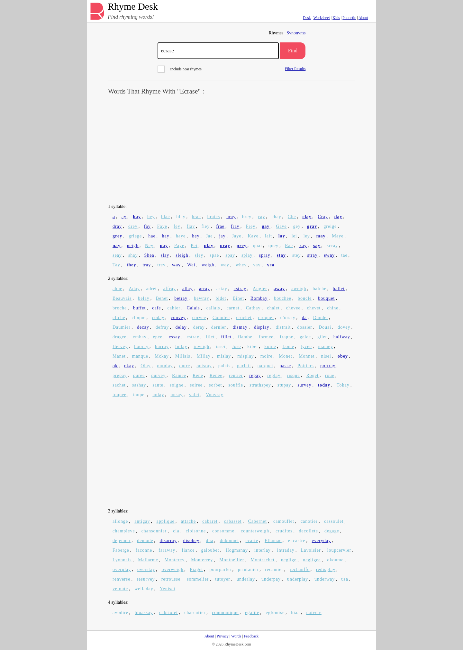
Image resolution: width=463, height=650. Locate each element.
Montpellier (231, 559)
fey (177, 226)
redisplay (325, 569)
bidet (221, 298)
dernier (218, 327)
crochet (244, 317)
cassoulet (333, 521)
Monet (285, 356)
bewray (201, 298)
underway (324, 579)
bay (137, 216)
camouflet (283, 521)
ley (307, 236)
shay (133, 255)
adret (151, 288)
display (261, 327)
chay (276, 216)
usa (344, 579)
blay (181, 216)
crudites (284, 531)
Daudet (320, 317)
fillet (226, 336)
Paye (179, 245)
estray (193, 336)
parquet (265, 365)
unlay (158, 394)
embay (139, 336)
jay (222, 236)
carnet (233, 308)
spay (230, 255)
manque (140, 356)
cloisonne (196, 531)
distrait (283, 327)
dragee (119, 336)
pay (164, 245)
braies (213, 216)
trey (161, 265)
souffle (235, 385)
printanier (248, 569)
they (131, 265)
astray (240, 288)
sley (199, 255)
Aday (134, 288)
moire (266, 356)
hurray (162, 346)
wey (225, 265)
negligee (312, 559)
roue (329, 375)
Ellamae (273, 540)
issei (220, 346)
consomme (223, 531)
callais (213, 308)
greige (330, 226)
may (321, 236)
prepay (120, 375)
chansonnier (154, 531)
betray (180, 298)
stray (312, 255)
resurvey (146, 579)
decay (143, 327)
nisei (326, 356)
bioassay (144, 612)
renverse (121, 579)
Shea (149, 255)
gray (312, 226)
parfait (244, 365)
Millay (204, 356)
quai (257, 245)
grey (117, 236)
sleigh (182, 255)
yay (256, 265)
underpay (271, 579)
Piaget (196, 569)
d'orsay (287, 317)
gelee (305, 336)
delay (180, 327)
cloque (138, 317)
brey (246, 216)
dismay (239, 327)
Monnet (307, 356)
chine (332, 308)
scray (332, 245)
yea (270, 265)
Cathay (253, 308)
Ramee (179, 375)
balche (320, 288)
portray (327, 365)
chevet (314, 308)
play (208, 245)
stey (296, 255)
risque (293, 375)
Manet (119, 356)
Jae (209, 236)
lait (268, 236)
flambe (245, 336)
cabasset (233, 521)
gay (265, 226)
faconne (144, 550)
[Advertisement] (231, 150)
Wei (191, 265)
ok (115, 365)
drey (133, 226)
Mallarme (148, 559)
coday (158, 317)
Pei (194, 245)
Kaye (253, 236)
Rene (198, 375)
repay (255, 375)
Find (292, 50)
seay (117, 255)
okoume (335, 559)
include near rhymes (180, 69)
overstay (146, 569)
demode (145, 540)
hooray (141, 346)
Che (292, 216)
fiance (188, 550)
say (316, 245)
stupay (284, 385)
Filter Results (295, 69)
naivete (313, 612)
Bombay (259, 298)
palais (224, 365)
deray (199, 327)
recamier (274, 569)
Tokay (343, 385)
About (363, 17)
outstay (204, 365)
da (304, 317)
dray (117, 226)
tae (344, 255)
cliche (119, 317)
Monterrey (202, 559)
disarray (168, 540)
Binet (238, 298)
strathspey (260, 385)
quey (273, 245)
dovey (344, 327)
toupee (119, 394)
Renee (216, 375)
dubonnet (229, 540)
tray (146, 265)
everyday (321, 540)
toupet (139, 394)
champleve (124, 531)
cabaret (209, 521)
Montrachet (262, 559)
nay (117, 245)
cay (261, 216)
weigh (208, 265)
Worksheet (321, 17)
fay (147, 226)
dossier (304, 327)
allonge (120, 521)
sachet (119, 385)
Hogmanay (237, 550)
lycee (306, 346)
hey (195, 236)
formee (266, 336)
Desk (307, 17)
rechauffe (300, 569)
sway (329, 255)
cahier (174, 308)
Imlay (181, 346)
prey (242, 245)
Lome (288, 346)
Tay (116, 265)
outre (184, 365)
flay (191, 226)
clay (306, 216)
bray (231, 216)
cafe (156, 308)
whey (241, 265)
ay (124, 216)
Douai (325, 327)
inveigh (201, 346)
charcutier (194, 612)
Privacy (223, 636)
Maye (337, 236)
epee (158, 336)
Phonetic (349, 17)
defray (162, 327)
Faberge (121, 550)
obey (343, 356)
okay (129, 365)
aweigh (298, 288)
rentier (236, 375)
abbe (117, 288)
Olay (145, 365)
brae (196, 216)
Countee (221, 317)
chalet (273, 308)
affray (169, 288)
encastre (296, 540)
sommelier (198, 579)
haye (181, 236)
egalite (252, 612)
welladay (143, 588)
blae (165, 216)
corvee (199, 317)
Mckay (162, 356)
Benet (162, 298)
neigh (133, 245)
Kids (336, 17)
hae (151, 236)
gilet (322, 336)
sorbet (215, 385)
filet (210, 336)
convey (178, 317)
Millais (182, 356)
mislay (224, 356)
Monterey (175, 559)
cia (176, 531)
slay (165, 255)
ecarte (252, 540)
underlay (246, 579)
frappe (287, 336)
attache (188, 521)
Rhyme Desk (133, 7)
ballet (339, 288)
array (204, 288)
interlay (262, 550)
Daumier (122, 327)
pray (225, 245)
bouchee (282, 298)
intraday (286, 550)
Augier (260, 288)
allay (187, 288)
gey (297, 226)
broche (120, 308)
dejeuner (122, 540)
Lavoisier (311, 550)
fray (235, 226)
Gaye (281, 226)
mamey (325, 346)
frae (220, 226)
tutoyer (222, 579)
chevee (293, 308)
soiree (196, 385)
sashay (139, 385)
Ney (149, 245)
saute (157, 385)
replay (273, 375)
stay (281, 255)
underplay (297, 579)
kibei (252, 346)
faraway (167, 550)
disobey (191, 540)
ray (303, 245)
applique (165, 521)
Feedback (251, 636)
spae (214, 255)
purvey (158, 375)
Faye (162, 226)
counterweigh (255, 531)
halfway (341, 336)
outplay (165, 365)
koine (270, 346)
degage (331, 531)
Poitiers (305, 365)
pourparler (221, 569)
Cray (323, 216)
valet (194, 394)
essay (174, 336)
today (324, 385)
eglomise (275, 612)
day (338, 216)
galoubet (210, 550)
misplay (245, 356)
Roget (312, 375)
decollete (308, 531)
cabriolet (168, 612)
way (176, 265)
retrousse (171, 579)
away (279, 288)
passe (285, 365)
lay (281, 236)
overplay (122, 569)
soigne (177, 385)
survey (304, 385)
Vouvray (214, 394)
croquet (266, 317)
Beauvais (122, 298)
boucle (305, 298)
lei (294, 236)
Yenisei (167, 588)
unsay (176, 394)
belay (143, 298)
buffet (139, 308)
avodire (120, 612)
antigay (142, 521)
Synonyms (295, 33)
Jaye (236, 236)
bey (151, 216)
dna (209, 540)
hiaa (295, 612)
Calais (193, 308)
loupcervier (339, 550)
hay (165, 236)
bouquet (326, 298)
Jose (236, 346)
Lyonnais (122, 559)
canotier (309, 521)
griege (135, 236)
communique (225, 612)
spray (264, 255)
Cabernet (257, 521)
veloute (120, 588)
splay (247, 255)
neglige (288, 559)
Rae (289, 245)
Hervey (120, 346)
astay (221, 288)
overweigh (172, 569)
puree (139, 375)
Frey (251, 226)
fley (206, 226)
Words (236, 636)
